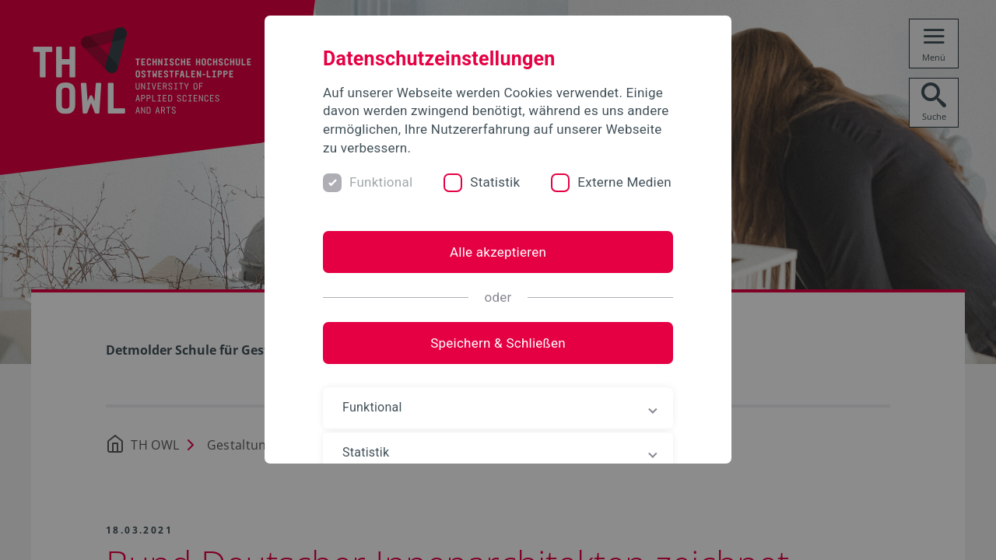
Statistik (495, 182)
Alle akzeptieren (498, 252)
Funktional (380, 182)
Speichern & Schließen (498, 343)
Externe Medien (624, 182)
